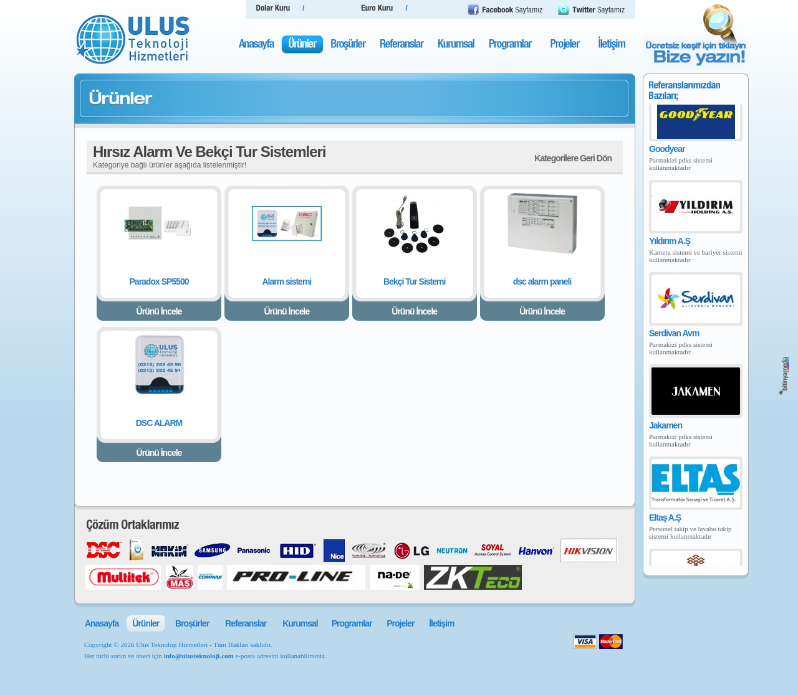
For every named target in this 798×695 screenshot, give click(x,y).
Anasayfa (101, 623)
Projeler (400, 623)
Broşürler (192, 623)
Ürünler (145, 623)
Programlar (352, 623)
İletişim (441, 623)
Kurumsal (300, 623)
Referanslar (245, 623)
